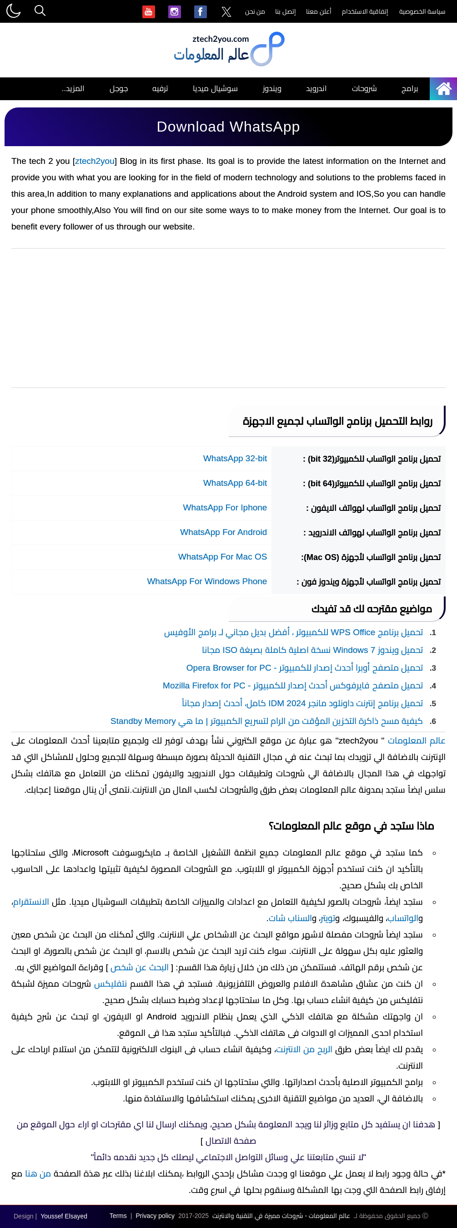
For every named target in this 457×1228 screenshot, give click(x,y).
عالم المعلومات (417, 740)
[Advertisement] (228, 318)
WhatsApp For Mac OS (222, 556)
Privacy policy (155, 1215)
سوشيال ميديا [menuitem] (215, 88)
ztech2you (95, 161)
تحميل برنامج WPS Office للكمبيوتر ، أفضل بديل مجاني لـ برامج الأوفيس (293, 632)
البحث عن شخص (139, 967)
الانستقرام (31, 902)
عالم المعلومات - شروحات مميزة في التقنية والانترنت (281, 1215)
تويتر (328, 918)
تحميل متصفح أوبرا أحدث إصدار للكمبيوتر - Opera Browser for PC (304, 668)
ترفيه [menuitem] (160, 88)
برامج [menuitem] (410, 88)
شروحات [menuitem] (364, 88)
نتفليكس (110, 984)
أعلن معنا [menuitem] (318, 11)
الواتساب (402, 918)
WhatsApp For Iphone (225, 507)
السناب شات (290, 918)
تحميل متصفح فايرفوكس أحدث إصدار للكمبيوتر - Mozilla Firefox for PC (293, 685)
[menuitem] (226, 12)
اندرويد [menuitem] (316, 88)
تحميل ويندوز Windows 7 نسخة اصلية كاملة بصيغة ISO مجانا (312, 650)
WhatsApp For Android (223, 532)
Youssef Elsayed (63, 1216)
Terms (118, 1215)
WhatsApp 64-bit (235, 483)
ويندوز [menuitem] (272, 88)
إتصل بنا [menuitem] (285, 11)
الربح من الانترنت (304, 1049)
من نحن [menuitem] (255, 11)
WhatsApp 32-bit (235, 458)
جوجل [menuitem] (119, 88)
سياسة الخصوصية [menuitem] (422, 11)
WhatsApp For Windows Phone (207, 581)
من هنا (38, 1173)
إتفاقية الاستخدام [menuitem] (365, 11)
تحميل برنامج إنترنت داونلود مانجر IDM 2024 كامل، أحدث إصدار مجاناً (302, 703)
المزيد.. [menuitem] (73, 88)
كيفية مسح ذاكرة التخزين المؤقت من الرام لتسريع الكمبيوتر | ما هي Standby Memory (266, 721)
